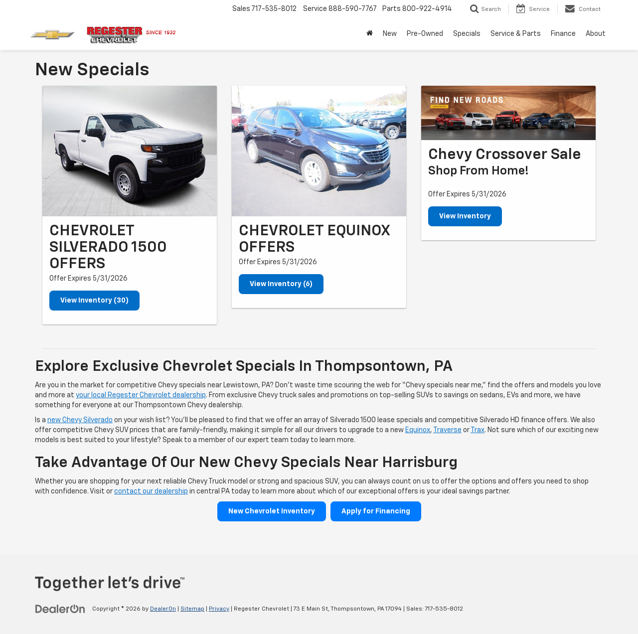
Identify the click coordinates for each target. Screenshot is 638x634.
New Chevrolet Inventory (271, 511)
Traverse (447, 430)
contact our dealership (151, 491)
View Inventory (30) (94, 300)
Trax (477, 430)
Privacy (219, 609)
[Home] (369, 34)
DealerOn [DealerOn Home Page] (163, 609)
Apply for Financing (375, 511)
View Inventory (465, 216)
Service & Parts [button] (515, 33)
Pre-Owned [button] (425, 33)
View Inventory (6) (281, 284)
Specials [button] (466, 33)
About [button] (596, 33)
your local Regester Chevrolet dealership (141, 395)
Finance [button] (563, 33)
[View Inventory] (508, 113)
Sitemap (192, 609)
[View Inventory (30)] (129, 151)
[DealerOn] (60, 608)
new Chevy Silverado (80, 420)
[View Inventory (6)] (319, 151)
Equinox (417, 430)
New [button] (390, 33)
